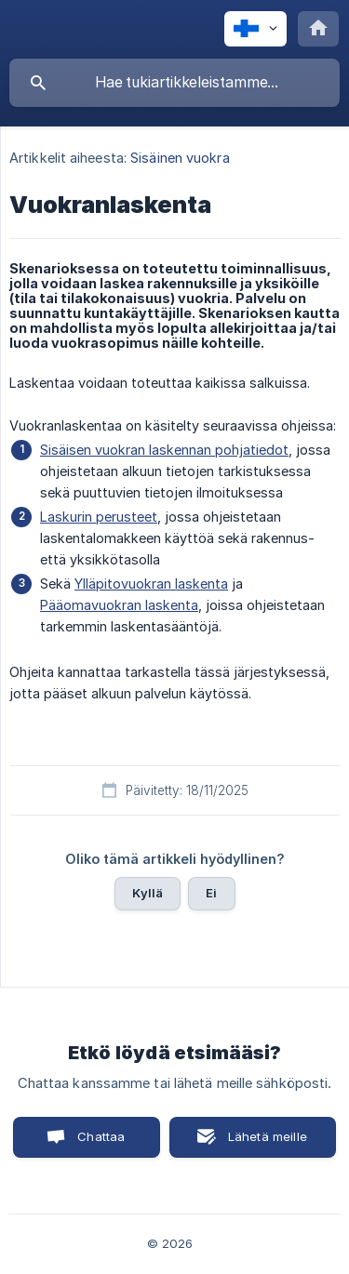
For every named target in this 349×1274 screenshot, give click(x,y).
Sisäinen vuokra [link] (180, 158)
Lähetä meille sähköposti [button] (263, 1143)
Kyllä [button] (147, 892)
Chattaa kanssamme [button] (87, 1143)
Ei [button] (211, 892)
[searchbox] (174, 83)
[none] (255, 28)
